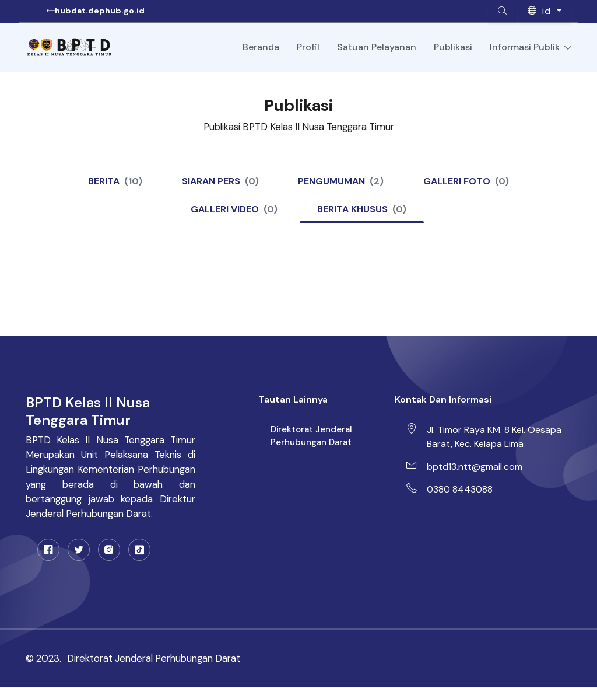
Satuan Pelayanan (376, 47)
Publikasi (453, 47)
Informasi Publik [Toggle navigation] (530, 47)
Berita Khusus (361, 209)
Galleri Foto (467, 181)
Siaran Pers (220, 181)
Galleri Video (234, 209)
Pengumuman (341, 181)
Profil (308, 47)
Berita (115, 181)
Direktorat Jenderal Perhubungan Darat (311, 436)
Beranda (261, 47)
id (541, 11)
